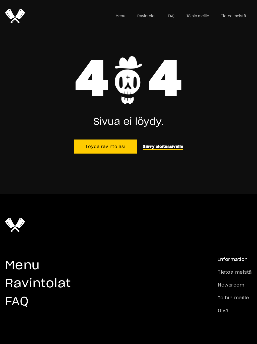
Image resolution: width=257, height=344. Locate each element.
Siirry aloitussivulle (163, 146)
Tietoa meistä (233, 16)
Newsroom (231, 285)
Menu (120, 16)
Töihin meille (197, 16)
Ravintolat (146, 16)
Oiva (223, 310)
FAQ (171, 16)
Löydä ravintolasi (105, 146)
